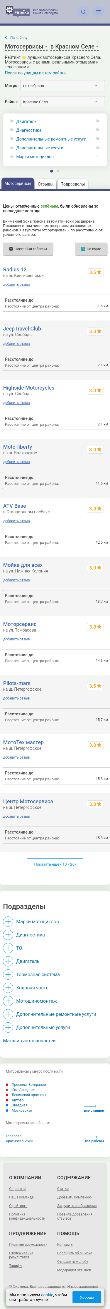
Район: (11, 101)
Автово (15, 1100)
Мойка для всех (23, 565)
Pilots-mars (17, 683)
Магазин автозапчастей (29, 1040)
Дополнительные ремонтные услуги (51, 139)
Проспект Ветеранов (26, 1085)
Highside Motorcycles (29, 388)
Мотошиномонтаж (36, 1001)
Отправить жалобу (72, 1262)
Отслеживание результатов (21, 1255)
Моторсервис (20, 624)
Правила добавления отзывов (74, 1216)
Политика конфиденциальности (27, 1216)
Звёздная (17, 1105)
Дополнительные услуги (39, 148)
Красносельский (19, 1141)
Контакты (65, 1245)
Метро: (11, 85)
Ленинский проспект (26, 1095)
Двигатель (26, 121)
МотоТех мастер (23, 742)
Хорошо (87, 1297)
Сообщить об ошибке (74, 1253)
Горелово (13, 1136)
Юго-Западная (20, 1090)
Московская (19, 1110)
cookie (47, 1295)
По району (18, 38)
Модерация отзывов (74, 1270)
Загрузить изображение (77, 1206)
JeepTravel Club (22, 328)
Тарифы (15, 1266)
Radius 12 (15, 269)
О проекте (17, 1189)
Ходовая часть (32, 988)
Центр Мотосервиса (28, 801)
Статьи (63, 1189)
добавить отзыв (16, 285)
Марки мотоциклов (35, 157)
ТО (19, 948)
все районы (94, 1139)
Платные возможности (28, 1245)
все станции (94, 1109)
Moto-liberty (17, 447)
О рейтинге (18, 1206)
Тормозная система (38, 974)
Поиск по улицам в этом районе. (36, 73)
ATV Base (14, 506)
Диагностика (28, 130)
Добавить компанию (74, 1197)
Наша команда (21, 1197)
